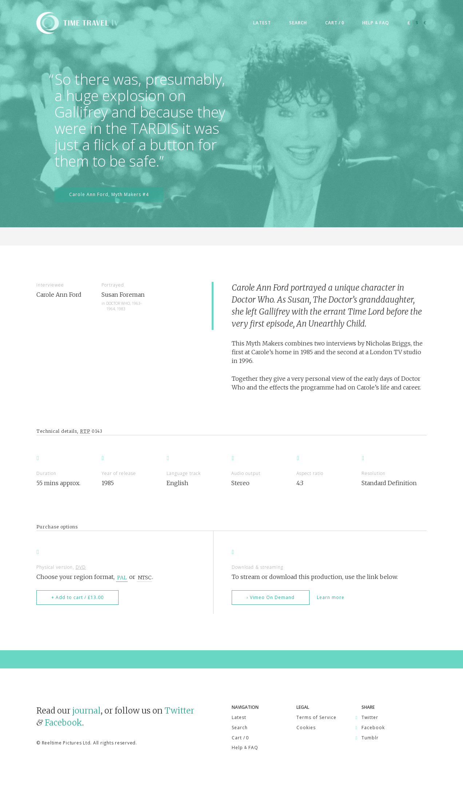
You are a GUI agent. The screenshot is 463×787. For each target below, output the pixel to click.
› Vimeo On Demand (271, 597)
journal (86, 711)
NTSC (144, 577)
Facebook (63, 723)
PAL (122, 577)
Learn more (330, 597)
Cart (240, 738)
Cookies (306, 727)
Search (240, 727)
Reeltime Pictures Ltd (66, 743)
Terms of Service (316, 717)
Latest (239, 717)
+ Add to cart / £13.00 (77, 597)
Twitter (179, 711)
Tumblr (370, 738)
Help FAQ (245, 747)
